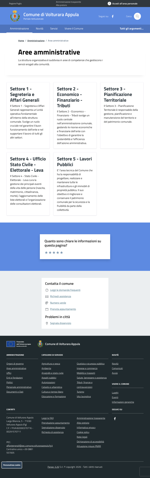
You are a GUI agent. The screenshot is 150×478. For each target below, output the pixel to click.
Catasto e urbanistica (52, 387)
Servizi (54, 28)
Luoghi (115, 392)
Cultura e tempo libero (52, 391)
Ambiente (46, 368)
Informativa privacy (86, 427)
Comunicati (117, 368)
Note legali (82, 437)
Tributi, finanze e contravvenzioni (84, 385)
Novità (39, 28)
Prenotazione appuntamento (56, 423)
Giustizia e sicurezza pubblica (90, 363)
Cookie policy (83, 432)
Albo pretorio (61, 5)
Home (21, 40)
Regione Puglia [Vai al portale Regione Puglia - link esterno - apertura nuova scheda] (15, 3)
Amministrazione (19, 28)
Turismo (80, 391)
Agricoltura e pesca (51, 363)
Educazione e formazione (54, 396)
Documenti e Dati (14, 391)
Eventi (115, 397)
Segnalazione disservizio (53, 427)
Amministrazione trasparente (68, 1)
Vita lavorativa (84, 396)
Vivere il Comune (74, 28)
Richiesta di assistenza (53, 432)
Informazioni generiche (123, 402)
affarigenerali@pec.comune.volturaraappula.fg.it (29, 445)
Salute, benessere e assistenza (92, 377)
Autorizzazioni (48, 382)
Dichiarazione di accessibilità (90, 441)
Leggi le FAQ (48, 418)
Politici (9, 382)
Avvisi (115, 373)
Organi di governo (15, 363)
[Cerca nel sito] (137, 16)
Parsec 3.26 (53, 467)
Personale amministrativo (18, 387)
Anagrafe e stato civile (52, 373)
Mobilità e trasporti (86, 373)
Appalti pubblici (49, 377)
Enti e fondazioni (14, 377)
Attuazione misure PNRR (89, 446)
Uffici (8, 373)
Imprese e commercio (87, 368)
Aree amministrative (16, 368)
